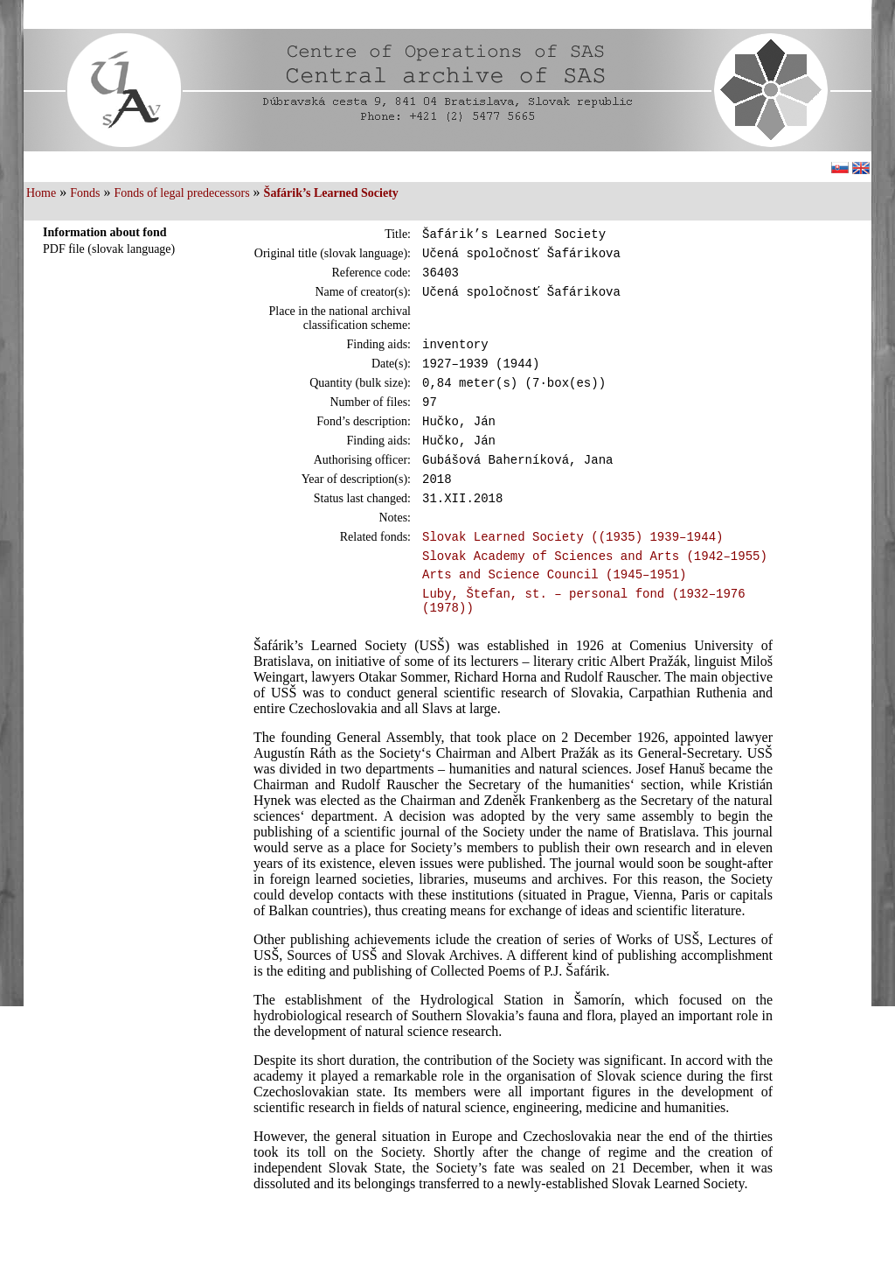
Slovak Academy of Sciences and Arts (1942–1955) (594, 594)
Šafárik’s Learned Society (331, 193)
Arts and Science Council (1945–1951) (554, 615)
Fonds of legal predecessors (181, 193)
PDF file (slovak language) (109, 249)
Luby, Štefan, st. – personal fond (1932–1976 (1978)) (584, 645)
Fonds (85, 193)
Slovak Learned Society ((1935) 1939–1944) (572, 572)
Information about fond (105, 232)
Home (41, 193)
